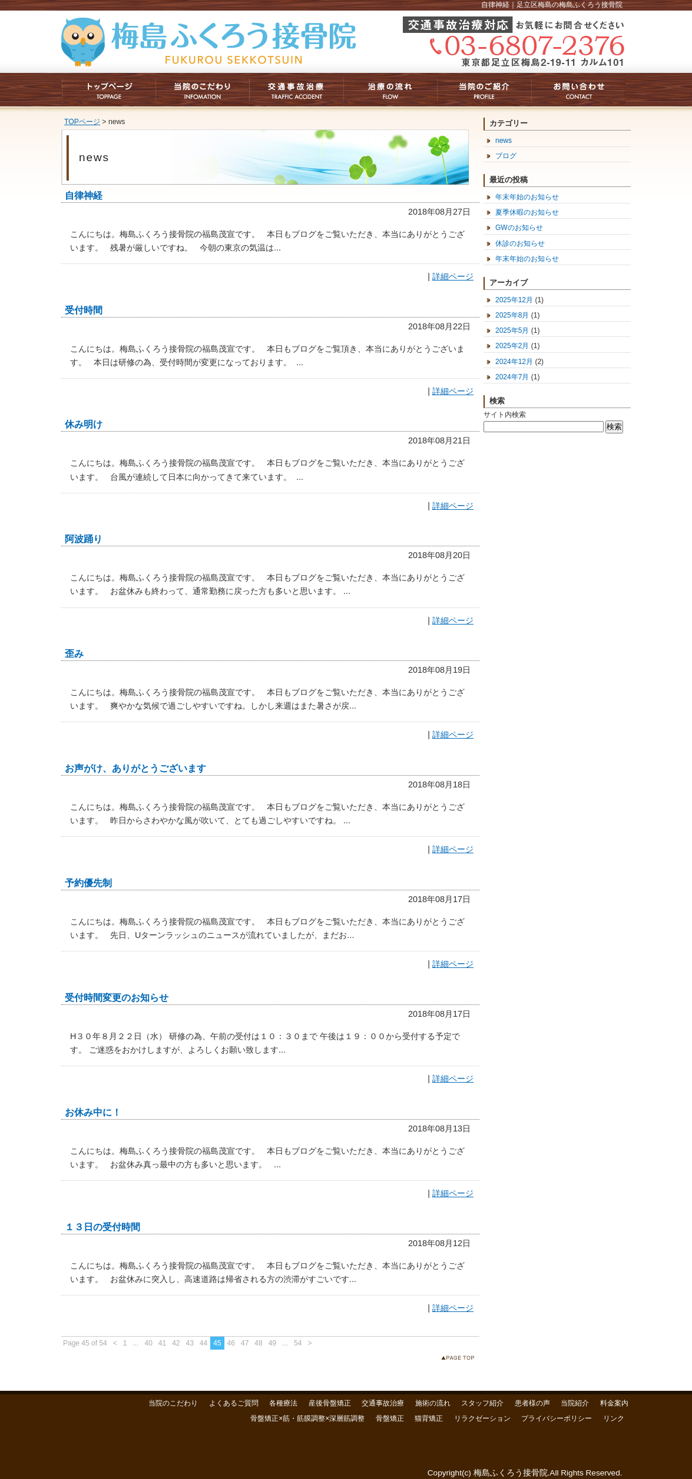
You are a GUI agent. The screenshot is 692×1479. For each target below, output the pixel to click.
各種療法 (283, 1403)
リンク (613, 1418)
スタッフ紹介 (482, 1403)
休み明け (83, 424)
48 (258, 1343)
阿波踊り (83, 539)
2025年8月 (512, 315)
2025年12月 (514, 300)
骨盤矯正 (390, 1418)
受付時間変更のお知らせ (116, 998)
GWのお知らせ (519, 227)
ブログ (505, 156)
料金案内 (614, 1403)
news (503, 140)
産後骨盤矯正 (330, 1403)
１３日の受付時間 (102, 1227)
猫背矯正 (429, 1418)
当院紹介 (575, 1403)
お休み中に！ (93, 1112)
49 (272, 1343)
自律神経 (83, 196)
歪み (74, 654)
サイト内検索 (505, 414)
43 (190, 1343)
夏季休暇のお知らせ (527, 212)
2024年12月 (514, 362)
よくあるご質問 (234, 1403)
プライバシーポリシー (556, 1418)
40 (148, 1343)
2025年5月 (512, 330)
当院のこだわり (173, 1403)
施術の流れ (433, 1403)
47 (245, 1343)
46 (231, 1343)
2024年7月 (512, 377)
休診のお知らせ (520, 243)
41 (162, 1343)
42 (176, 1343)
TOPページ (82, 122)
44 (203, 1343)
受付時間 (83, 310)
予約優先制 (88, 883)
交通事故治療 (383, 1403)
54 (298, 1343)
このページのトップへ (460, 1360)
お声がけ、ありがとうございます (135, 768)
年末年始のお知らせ (527, 197)
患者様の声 (532, 1403)
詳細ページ (453, 276)
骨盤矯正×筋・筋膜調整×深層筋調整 (307, 1418)
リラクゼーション (482, 1418)
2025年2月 (512, 346)
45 (217, 1343)
